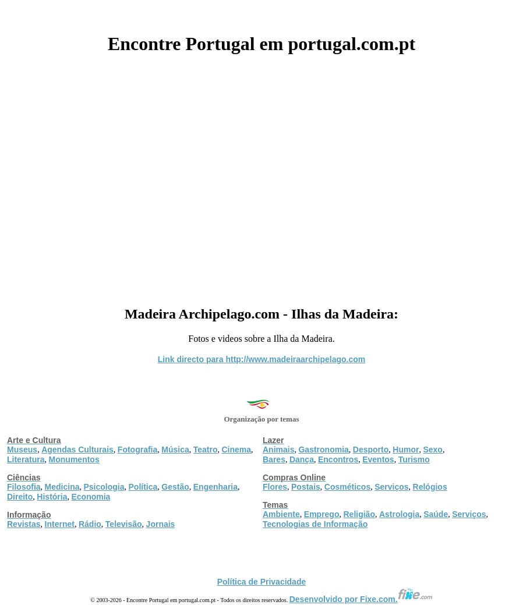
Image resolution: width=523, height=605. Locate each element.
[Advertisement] (261, 175)
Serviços (391, 486)
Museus (22, 449)
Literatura (26, 459)
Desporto (370, 449)
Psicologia (103, 486)
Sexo (432, 449)
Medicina (62, 486)
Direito (20, 496)
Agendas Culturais (77, 449)
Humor (406, 449)
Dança (301, 459)
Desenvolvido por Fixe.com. (361, 599)
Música (175, 449)
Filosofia (24, 486)
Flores (275, 486)
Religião (358, 514)
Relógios (430, 486)
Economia (90, 496)
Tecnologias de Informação (315, 524)
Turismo (414, 459)
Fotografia (137, 449)
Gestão (175, 486)
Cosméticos (347, 486)
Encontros (338, 459)
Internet (60, 524)
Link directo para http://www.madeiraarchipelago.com (262, 359)
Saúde (435, 514)
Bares (274, 459)
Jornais (160, 524)
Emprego (322, 514)
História (52, 496)
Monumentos (74, 459)
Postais (305, 486)
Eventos (378, 459)
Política (143, 486)
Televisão (123, 524)
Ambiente (281, 514)
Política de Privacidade (261, 581)
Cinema (237, 449)
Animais (278, 449)
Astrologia (399, 514)
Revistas (24, 524)
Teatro (205, 449)
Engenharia (215, 486)
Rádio (90, 524)
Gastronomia (323, 449)
